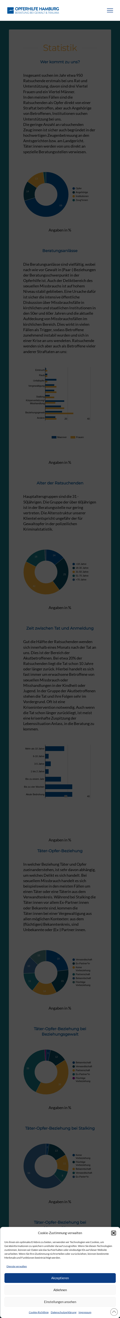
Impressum (85, 1312)
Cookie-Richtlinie (39, 1312)
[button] (113, 1233)
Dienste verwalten (17, 1266)
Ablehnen (60, 1290)
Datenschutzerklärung (63, 1312)
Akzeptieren (60, 1278)
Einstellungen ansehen (60, 1302)
